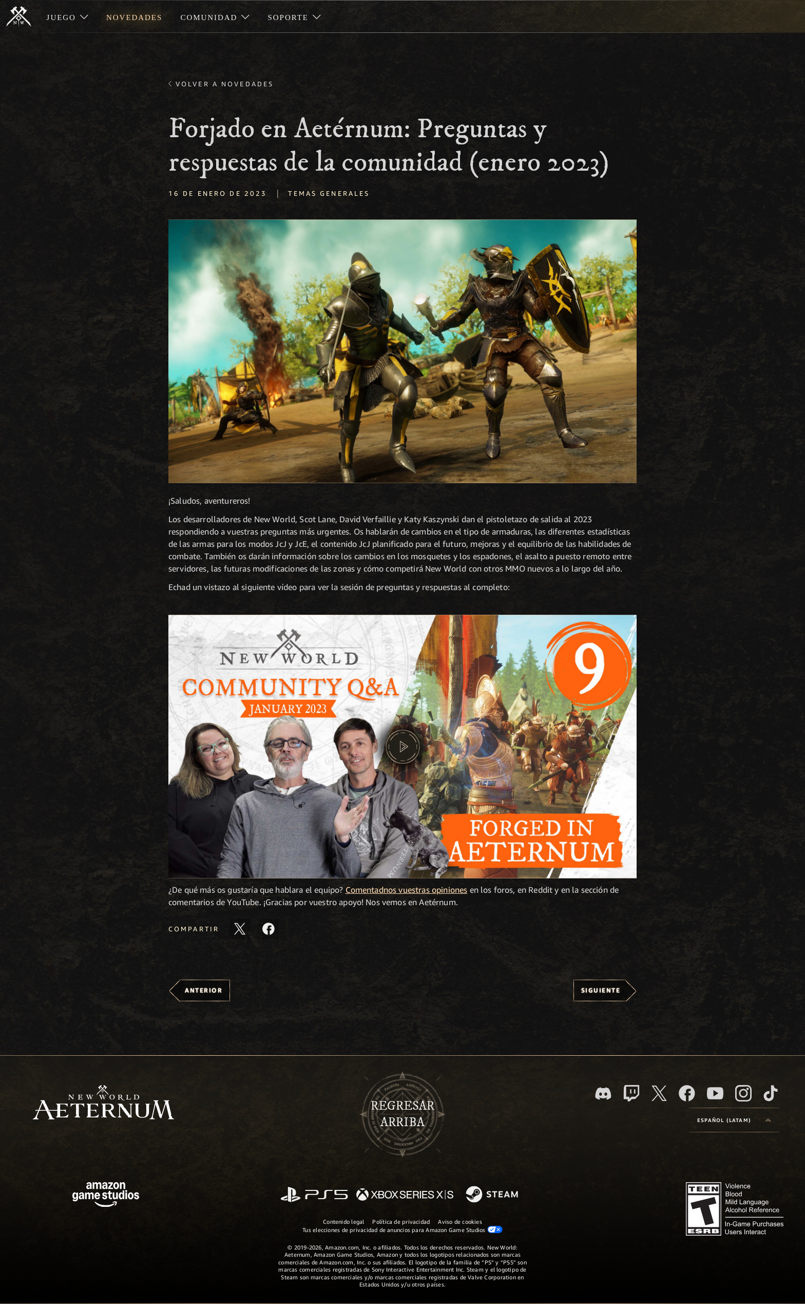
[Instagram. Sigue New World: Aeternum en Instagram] (743, 1093)
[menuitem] (67, 16)
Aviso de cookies (460, 1221)
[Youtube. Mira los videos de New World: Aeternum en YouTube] (715, 1093)
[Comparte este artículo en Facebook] (268, 929)
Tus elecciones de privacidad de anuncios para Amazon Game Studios (402, 1229)
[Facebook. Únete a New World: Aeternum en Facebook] (687, 1093)
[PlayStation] (314, 1195)
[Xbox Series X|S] (404, 1195)
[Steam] (493, 1195)
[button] (402, 351)
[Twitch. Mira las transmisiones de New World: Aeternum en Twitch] (631, 1093)
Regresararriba (402, 1114)
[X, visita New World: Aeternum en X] (659, 1093)
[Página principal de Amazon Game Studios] (105, 1195)
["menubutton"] (67, 16)
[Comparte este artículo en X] (239, 929)
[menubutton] (734, 1120)
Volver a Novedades (225, 84)
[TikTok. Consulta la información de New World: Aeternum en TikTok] (770, 1093)
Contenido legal (343, 1221)
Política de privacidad (401, 1221)
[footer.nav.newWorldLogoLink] (103, 1103)
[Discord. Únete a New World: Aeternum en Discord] (603, 1093)
